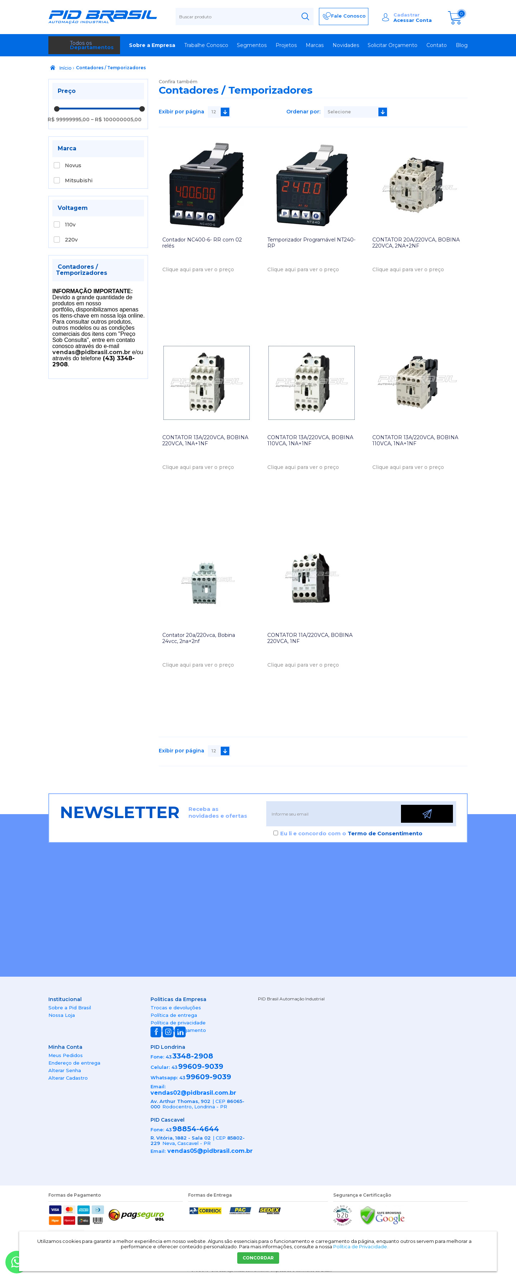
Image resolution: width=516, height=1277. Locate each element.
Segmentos (252, 45)
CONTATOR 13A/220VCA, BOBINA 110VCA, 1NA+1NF (310, 440)
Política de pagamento (178, 1030)
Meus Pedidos (65, 1055)
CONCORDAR (258, 1257)
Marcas (315, 45)
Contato (436, 45)
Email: (158, 1086)
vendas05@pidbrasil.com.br (210, 1150)
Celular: (160, 1067)
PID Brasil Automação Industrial (291, 998)
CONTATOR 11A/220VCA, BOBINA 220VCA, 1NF (310, 638)
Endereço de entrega (74, 1063)
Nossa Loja (61, 1015)
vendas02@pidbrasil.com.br (193, 1092)
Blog (462, 45)
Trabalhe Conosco (206, 45)
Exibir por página (181, 111)
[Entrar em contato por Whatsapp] (16, 1262)
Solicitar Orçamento (392, 45)
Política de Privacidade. (360, 1246)
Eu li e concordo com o (351, 833)
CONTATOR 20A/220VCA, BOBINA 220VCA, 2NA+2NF (416, 242)
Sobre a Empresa (152, 45)
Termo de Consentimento (385, 833)
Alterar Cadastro (68, 1078)
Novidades (346, 45)
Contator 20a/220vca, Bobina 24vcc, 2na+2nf (198, 638)
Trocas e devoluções (175, 1007)
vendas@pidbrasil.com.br (91, 352)
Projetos (286, 45)
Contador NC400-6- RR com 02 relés (202, 242)
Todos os (92, 45)
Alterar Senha (64, 1070)
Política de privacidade (178, 1022)
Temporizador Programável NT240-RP (311, 242)
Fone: (157, 1057)
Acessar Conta (412, 20)
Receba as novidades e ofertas (217, 812)
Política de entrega (173, 1015)
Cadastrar (406, 15)
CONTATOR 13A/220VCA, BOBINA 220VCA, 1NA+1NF (205, 440)
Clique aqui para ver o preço (198, 269)
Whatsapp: (164, 1077)
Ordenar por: (303, 111)
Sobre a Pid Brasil (69, 1007)
